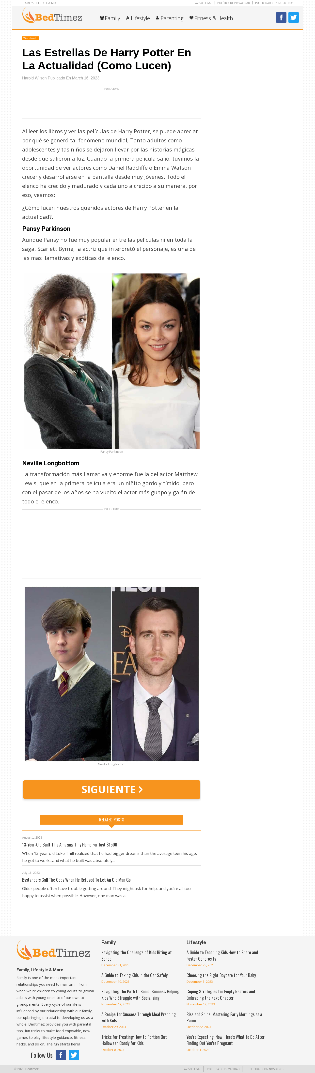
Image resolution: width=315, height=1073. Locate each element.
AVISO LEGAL (203, 3)
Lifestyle (140, 18)
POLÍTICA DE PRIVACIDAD (233, 3)
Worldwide (30, 38)
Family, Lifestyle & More (41, 3)
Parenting (172, 18)
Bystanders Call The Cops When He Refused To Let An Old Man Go (76, 880)
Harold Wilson (34, 78)
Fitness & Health (213, 18)
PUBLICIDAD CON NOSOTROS (274, 3)
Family (112, 18)
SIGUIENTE (111, 789)
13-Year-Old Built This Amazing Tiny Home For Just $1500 (69, 844)
